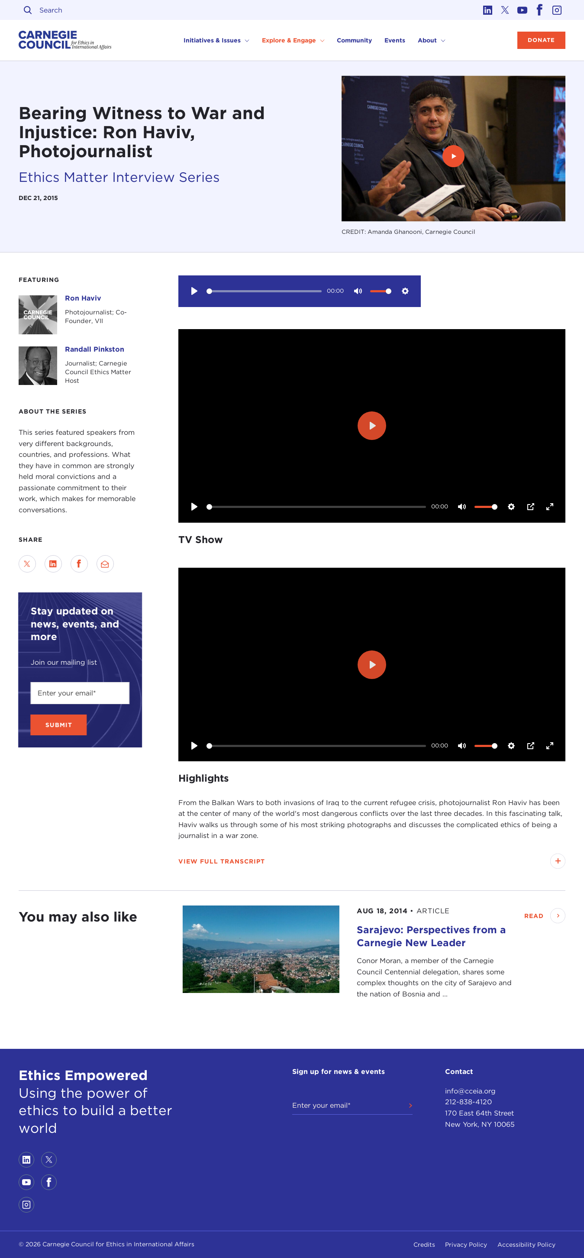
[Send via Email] (105, 563)
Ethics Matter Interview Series (119, 177)
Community (354, 40)
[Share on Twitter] (27, 563)
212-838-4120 (468, 1102)
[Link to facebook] (539, 10)
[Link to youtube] (522, 10)
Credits (424, 1244)
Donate (541, 40)
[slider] (264, 291)
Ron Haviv (83, 298)
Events (394, 40)
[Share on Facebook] (79, 563)
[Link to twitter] (504, 10)
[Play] (194, 291)
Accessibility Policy (526, 1244)
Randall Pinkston (94, 349)
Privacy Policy (466, 1244)
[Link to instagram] (556, 10)
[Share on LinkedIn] (53, 563)
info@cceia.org (470, 1091)
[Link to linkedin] (487, 10)
